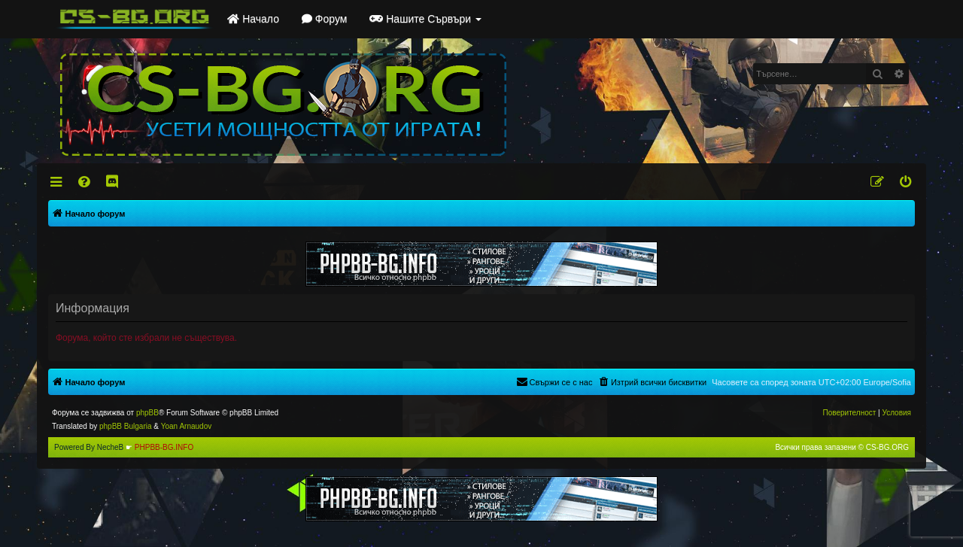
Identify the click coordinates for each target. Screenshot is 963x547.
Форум (324, 19)
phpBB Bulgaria (125, 426)
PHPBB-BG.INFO (164, 447)
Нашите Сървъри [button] (425, 19)
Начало (253, 19)
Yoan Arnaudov (186, 426)
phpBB (147, 413)
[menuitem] (85, 182)
